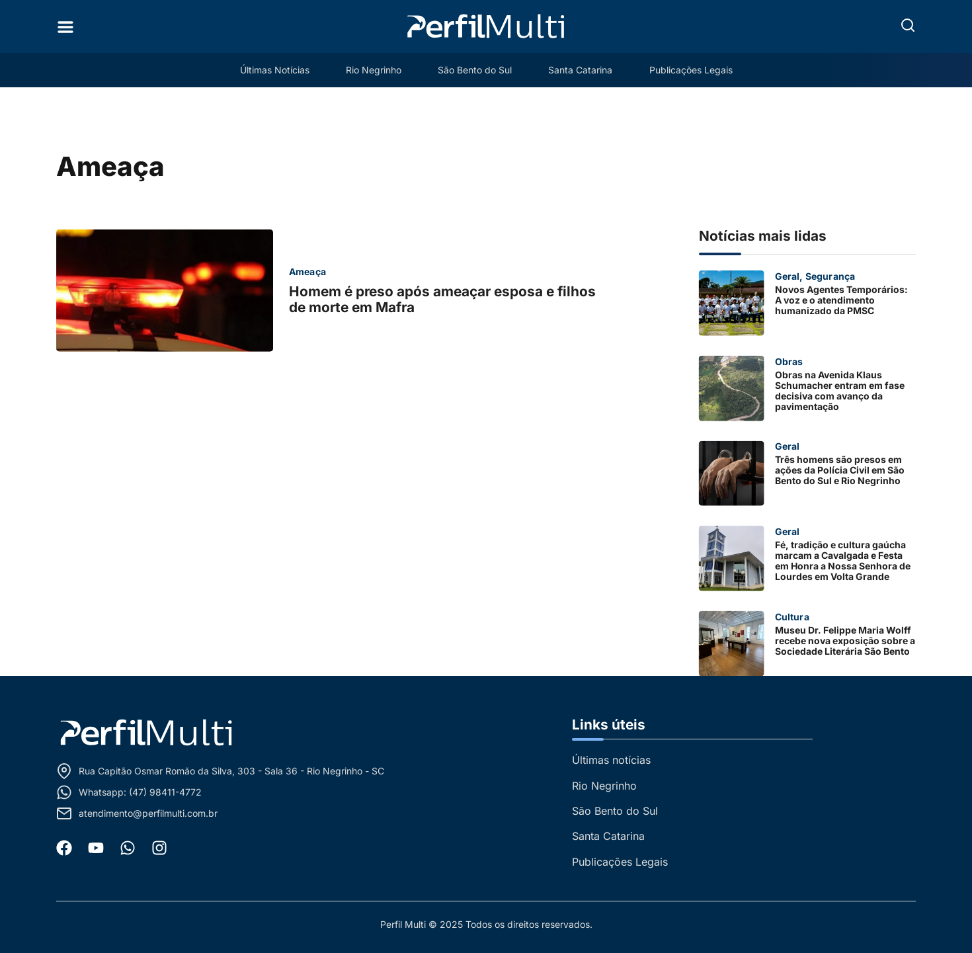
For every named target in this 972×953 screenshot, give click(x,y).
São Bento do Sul (475, 69)
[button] (908, 25)
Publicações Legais (691, 69)
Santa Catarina (581, 69)
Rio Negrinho (373, 69)
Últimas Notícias (273, 69)
